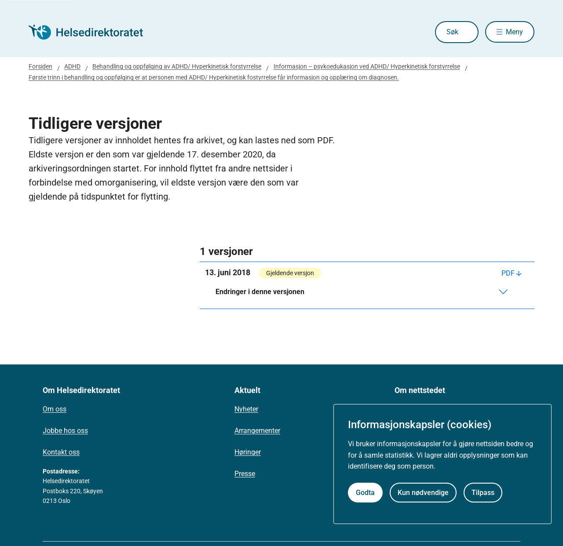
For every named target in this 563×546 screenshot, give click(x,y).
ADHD (72, 66)
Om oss (54, 409)
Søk (452, 32)
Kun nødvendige (423, 492)
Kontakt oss (61, 452)
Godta (365, 492)
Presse (244, 474)
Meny (514, 32)
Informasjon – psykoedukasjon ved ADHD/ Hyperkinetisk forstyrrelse (367, 66)
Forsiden (40, 66)
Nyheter (246, 409)
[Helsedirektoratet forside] (92, 32)
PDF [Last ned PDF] (508, 273)
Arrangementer (257, 430)
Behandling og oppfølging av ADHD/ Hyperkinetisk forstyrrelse (176, 66)
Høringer (247, 452)
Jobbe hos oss (65, 430)
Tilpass (483, 492)
